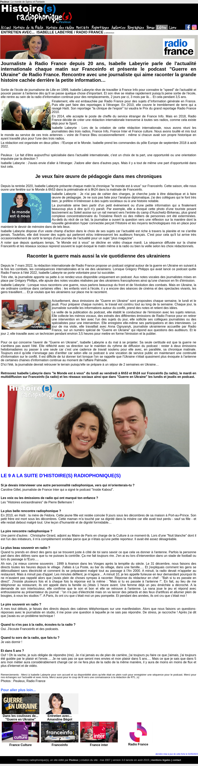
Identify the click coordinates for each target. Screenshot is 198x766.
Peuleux (4, 1)
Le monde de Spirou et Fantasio (28, 1)
